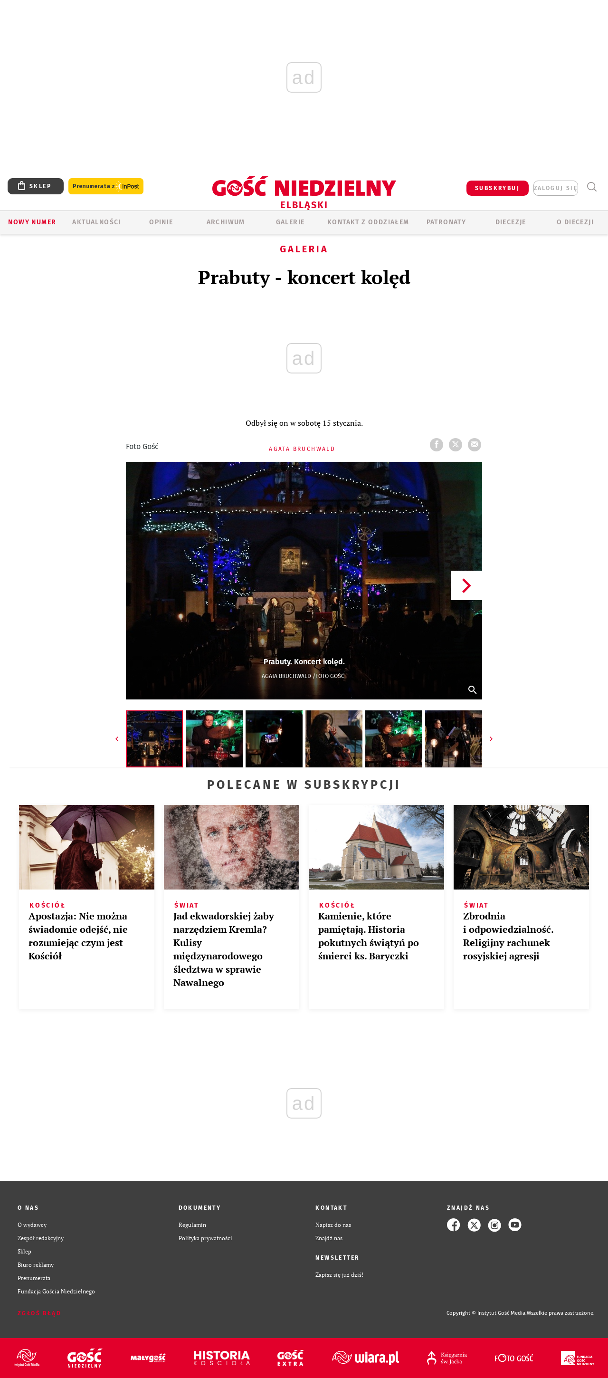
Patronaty (446, 222)
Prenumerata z (106, 186)
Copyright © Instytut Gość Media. (486, 1313)
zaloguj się (556, 188)
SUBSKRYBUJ (497, 188)
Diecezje (510, 222)
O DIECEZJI (575, 222)
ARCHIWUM (226, 222)
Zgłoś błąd (39, 1313)
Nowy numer (32, 222)
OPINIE (161, 222)
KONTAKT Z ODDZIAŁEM (368, 222)
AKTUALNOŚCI (96, 222)
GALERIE (290, 222)
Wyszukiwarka (591, 187)
